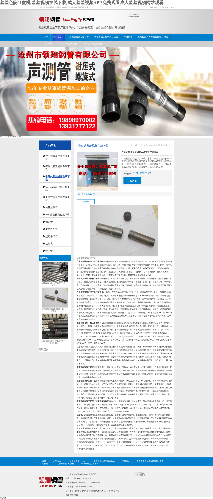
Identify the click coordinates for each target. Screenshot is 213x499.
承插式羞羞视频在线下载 (57, 199)
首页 (45, 37)
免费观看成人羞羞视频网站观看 (153, 37)
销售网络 (47, 44)
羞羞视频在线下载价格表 (106, 37)
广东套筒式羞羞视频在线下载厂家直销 (53, 310)
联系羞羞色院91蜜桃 (167, 7)
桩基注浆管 (51, 207)
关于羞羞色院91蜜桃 (67, 44)
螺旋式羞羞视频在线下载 (57, 168)
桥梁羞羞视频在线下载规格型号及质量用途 (53, 342)
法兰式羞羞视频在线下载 (57, 188)
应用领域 (127, 37)
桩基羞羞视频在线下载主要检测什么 (53, 284)
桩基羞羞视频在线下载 (86, 258)
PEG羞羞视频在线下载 (57, 214)
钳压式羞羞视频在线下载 (57, 157)
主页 (140, 145)
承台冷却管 (51, 229)
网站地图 (3, 498)
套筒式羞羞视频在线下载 (57, 178)
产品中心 (57, 37)
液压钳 (49, 250)
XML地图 (74, 495)
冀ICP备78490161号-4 (82, 478)
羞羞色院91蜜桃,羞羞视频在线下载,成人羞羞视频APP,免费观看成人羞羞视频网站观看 (81, 2)
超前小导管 (51, 236)
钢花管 (49, 221)
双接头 (49, 243)
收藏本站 (153, 7)
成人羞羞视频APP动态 (78, 37)
